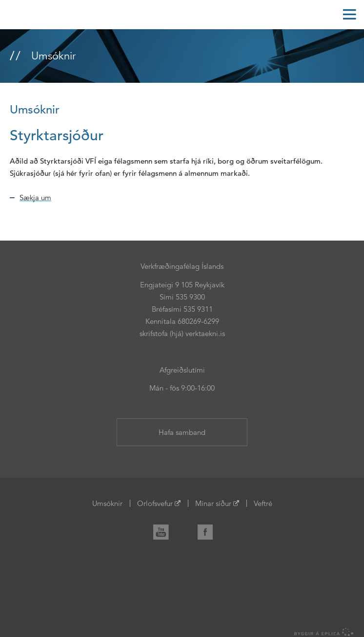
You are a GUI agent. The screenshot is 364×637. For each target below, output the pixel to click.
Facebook (209, 530)
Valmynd (349, 14)
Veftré (263, 503)
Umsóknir (107, 503)
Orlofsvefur (155, 503)
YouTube (165, 530)
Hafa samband (182, 432)
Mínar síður (213, 503)
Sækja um (35, 197)
